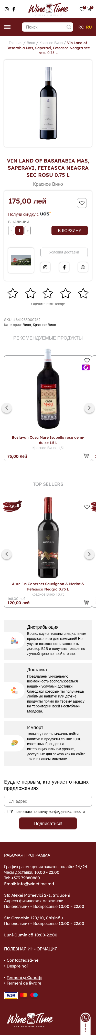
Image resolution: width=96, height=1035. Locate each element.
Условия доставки (64, 252)
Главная (15, 43)
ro (81, 27)
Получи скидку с (29, 214)
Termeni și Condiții (24, 977)
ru (89, 27)
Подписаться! (48, 823)
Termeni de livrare (24, 983)
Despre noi (17, 966)
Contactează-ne (22, 960)
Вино (31, 43)
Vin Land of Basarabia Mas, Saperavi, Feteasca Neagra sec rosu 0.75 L (48, 48)
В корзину (69, 230)
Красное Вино (51, 43)
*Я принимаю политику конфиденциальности (47, 811)
